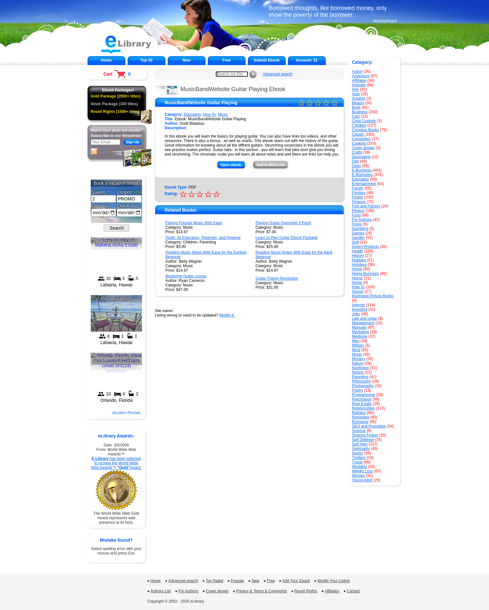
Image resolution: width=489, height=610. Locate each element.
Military (358, 345)
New (186, 60)
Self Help (360, 444)
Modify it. (227, 315)
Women (358, 475)
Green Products (365, 246)
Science (359, 430)
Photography (363, 386)
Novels (358, 372)
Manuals (359, 327)
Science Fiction (365, 435)
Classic (358, 134)
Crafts (357, 152)
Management (363, 323)
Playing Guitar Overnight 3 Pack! (283, 223)
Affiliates (359, 80)
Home (106, 60)
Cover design (363, 148)
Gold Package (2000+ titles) (116, 96)
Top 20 (146, 60)
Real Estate (362, 404)
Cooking (359, 143)
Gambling (360, 228)
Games (358, 233)
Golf (355, 242)
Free (227, 60)
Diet (355, 161)
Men (355, 341)
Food (356, 215)
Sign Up (132, 142)
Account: (307, 60)
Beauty (358, 103)
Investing (359, 309)
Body (356, 107)
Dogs (356, 166)
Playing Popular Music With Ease (193, 223)
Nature (358, 363)
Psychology (362, 399)
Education (360, 179)
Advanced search (278, 74)
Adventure (361, 76)
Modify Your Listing (333, 581)
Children (359, 125)
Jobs (356, 314)
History (358, 255)
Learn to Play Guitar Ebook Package (287, 237)
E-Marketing (362, 175)
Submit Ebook (267, 60)
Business (360, 112)
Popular (237, 581)
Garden (358, 237)
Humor (358, 291)
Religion (359, 413)
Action (357, 71)
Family (357, 188)
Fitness (358, 210)
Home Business (365, 273)
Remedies (360, 417)
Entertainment (364, 184)
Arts (355, 89)
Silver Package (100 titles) (114, 104)
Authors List (160, 591)
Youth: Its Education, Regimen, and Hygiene (203, 237)
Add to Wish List (270, 165)
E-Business (362, 170)
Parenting (360, 377)
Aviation (359, 98)
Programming (363, 395)
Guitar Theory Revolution (277, 278)
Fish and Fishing (366, 206)
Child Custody (364, 121)
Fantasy (359, 193)
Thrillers (359, 457)
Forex (357, 224)
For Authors (362, 219)
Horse (357, 282)
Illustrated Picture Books (372, 296)
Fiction (357, 197)
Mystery (359, 359)
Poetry (357, 390)
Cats (356, 116)
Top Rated (214, 581)
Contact (353, 591)
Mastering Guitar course (186, 276)
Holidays (359, 264)
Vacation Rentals (126, 413)
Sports (357, 453)
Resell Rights (305, 591)
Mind (356, 350)
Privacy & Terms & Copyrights (261, 591)
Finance (359, 201)
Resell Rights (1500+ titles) (115, 111)
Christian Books (365, 130)
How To (358, 287)
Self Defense (363, 439)
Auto (356, 94)
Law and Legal (364, 318)
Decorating (361, 157)
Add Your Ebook (296, 581)
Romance (360, 421)
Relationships (363, 408)
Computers (361, 139)
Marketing (360, 332)
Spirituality (361, 448)
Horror (357, 278)
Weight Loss (362, 471)
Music (357, 354)
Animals (359, 85)
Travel (357, 462)
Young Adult (362, 480)
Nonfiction (360, 368)
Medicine (359, 336)
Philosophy (361, 381)
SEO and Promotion (369, 426)
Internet (358, 305)
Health (357, 251)
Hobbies (359, 260)
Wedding (359, 466)
